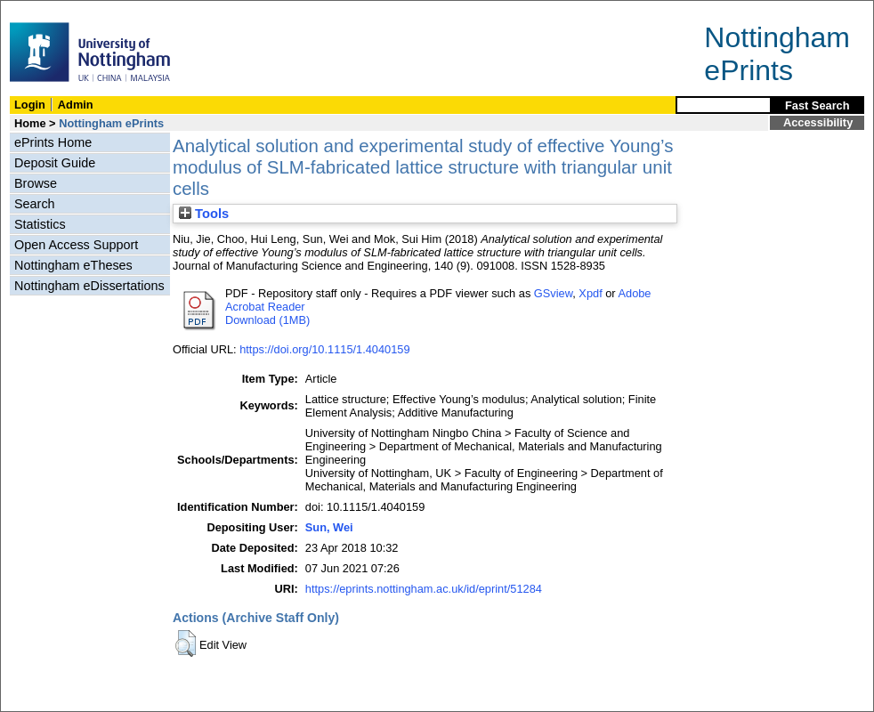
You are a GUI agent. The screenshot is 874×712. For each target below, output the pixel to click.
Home (30, 123)
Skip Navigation (39, 10)
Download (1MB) (267, 320)
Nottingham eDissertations (89, 286)
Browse (35, 183)
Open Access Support (76, 245)
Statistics (40, 224)
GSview (553, 293)
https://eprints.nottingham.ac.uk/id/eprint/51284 (423, 588)
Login (29, 104)
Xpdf (590, 293)
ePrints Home (53, 142)
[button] (185, 643)
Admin (75, 104)
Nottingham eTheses (73, 265)
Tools (204, 213)
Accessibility (818, 122)
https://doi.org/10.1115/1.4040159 (324, 349)
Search (34, 204)
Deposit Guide (54, 163)
